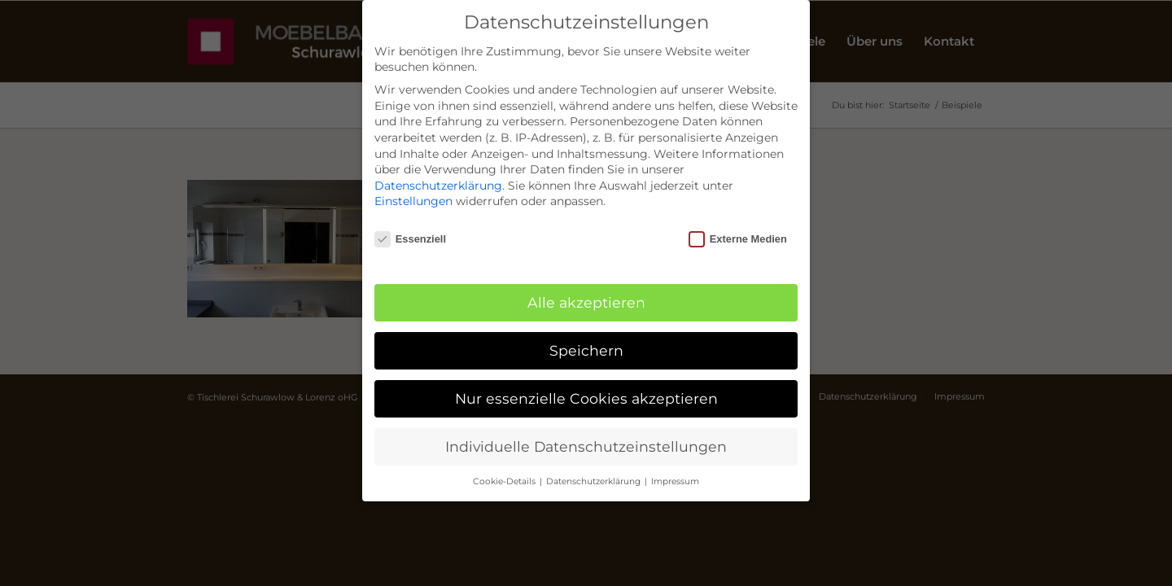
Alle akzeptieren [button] (586, 302)
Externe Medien (738, 239)
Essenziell (410, 239)
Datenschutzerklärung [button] (594, 481)
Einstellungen (413, 201)
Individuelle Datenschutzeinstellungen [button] (586, 446)
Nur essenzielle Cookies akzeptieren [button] (586, 398)
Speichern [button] (586, 350)
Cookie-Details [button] (505, 481)
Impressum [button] (675, 481)
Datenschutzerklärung (438, 185)
